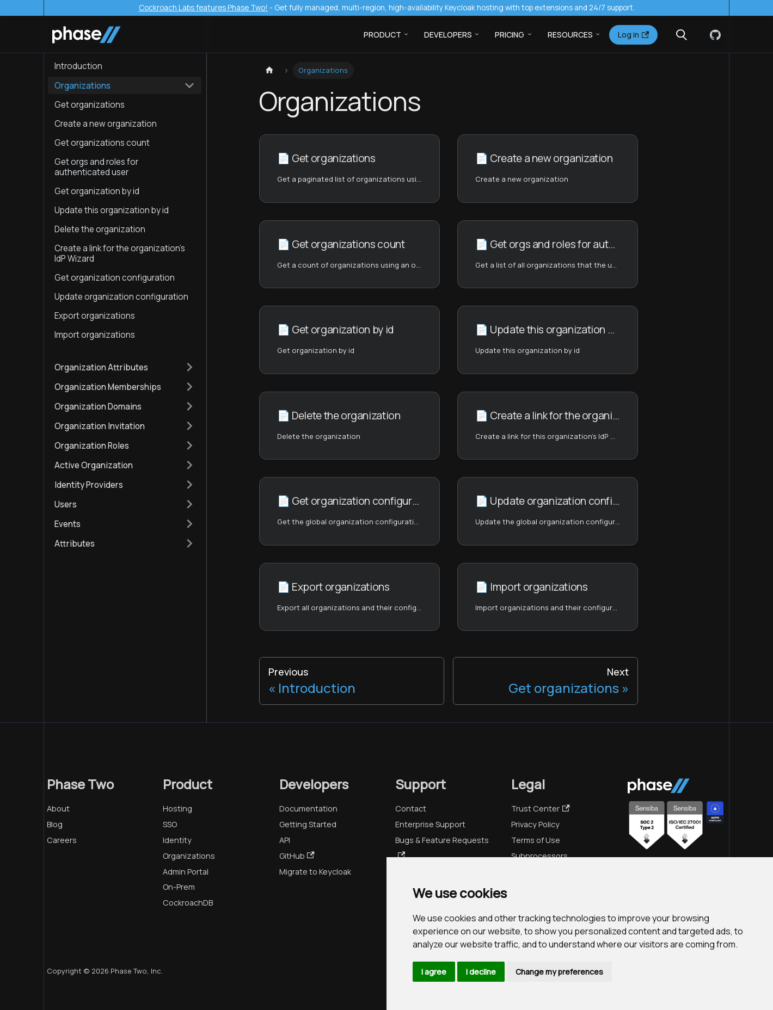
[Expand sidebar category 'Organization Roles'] (189, 445)
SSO (170, 824)
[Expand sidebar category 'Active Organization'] (189, 465)
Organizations (189, 856)
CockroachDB (188, 902)
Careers (62, 840)
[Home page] (269, 70)
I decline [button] (481, 971)
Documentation (308, 808)
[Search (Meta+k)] (681, 35)
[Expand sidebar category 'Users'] (189, 504)
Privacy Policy (535, 824)
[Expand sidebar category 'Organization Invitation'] (189, 426)
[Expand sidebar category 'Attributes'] (189, 543)
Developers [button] (448, 34)
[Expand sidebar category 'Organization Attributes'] (189, 367)
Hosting (177, 808)
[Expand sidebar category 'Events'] (189, 523)
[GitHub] (713, 34)
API (284, 840)
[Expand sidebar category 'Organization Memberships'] (189, 386)
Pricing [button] (509, 34)
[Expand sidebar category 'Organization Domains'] (189, 406)
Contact (410, 808)
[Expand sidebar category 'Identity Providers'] (189, 484)
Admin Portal (185, 871)
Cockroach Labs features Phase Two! (203, 8)
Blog (55, 824)
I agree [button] (433, 971)
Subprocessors (539, 856)
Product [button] (382, 34)
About (58, 808)
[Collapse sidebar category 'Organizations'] (189, 85)
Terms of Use (535, 840)
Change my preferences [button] (559, 971)
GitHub (297, 856)
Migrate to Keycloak (315, 871)
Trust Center (540, 808)
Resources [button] (570, 34)
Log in (633, 34)
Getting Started (307, 824)
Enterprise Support (430, 824)
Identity (177, 840)
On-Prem (179, 887)
